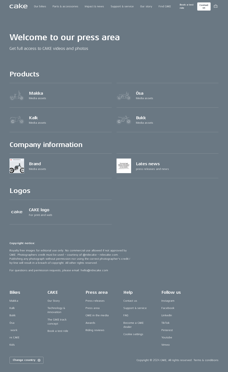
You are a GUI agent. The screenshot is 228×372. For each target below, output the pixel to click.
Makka (14, 300)
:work (13, 330)
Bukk (13, 315)
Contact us (203, 6)
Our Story (54, 300)
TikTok (165, 322)
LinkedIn (166, 315)
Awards (90, 322)
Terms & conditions (206, 360)
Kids (12, 344)
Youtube (166, 337)
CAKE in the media (97, 315)
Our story (146, 6)
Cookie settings (133, 334)
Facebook (167, 308)
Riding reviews (95, 330)
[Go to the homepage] (19, 6)
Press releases (95, 300)
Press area (93, 308)
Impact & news (94, 6)
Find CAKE (165, 6)
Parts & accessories (65, 6)
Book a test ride (187, 6)
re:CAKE (14, 337)
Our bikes (40, 6)
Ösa (12, 322)
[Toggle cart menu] (215, 6)
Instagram (167, 300)
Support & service (122, 6)
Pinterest (167, 330)
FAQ (125, 315)
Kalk (12, 308)
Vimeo (165, 344)
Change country (27, 360)
